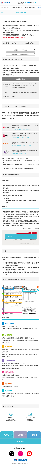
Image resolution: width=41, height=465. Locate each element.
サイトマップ (20, 441)
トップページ (5, 8)
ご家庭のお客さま (17, 8)
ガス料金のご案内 (30, 8)
